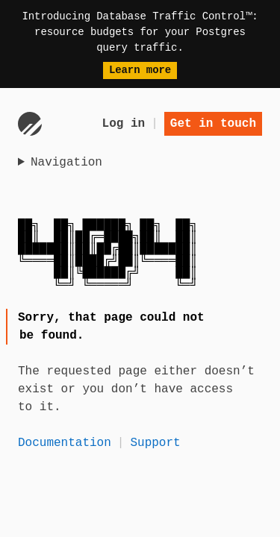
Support (155, 443)
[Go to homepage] (30, 124)
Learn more (140, 70)
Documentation (64, 443)
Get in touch (213, 124)
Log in (124, 124)
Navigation (66, 162)
